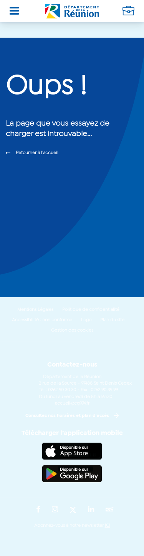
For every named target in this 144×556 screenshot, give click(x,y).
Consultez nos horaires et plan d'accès (67, 416)
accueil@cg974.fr (72, 403)
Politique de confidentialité (90, 310)
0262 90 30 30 (62, 390)
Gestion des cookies (72, 330)
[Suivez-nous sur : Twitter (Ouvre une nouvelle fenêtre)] (73, 510)
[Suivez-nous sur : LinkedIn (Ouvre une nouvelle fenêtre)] (91, 510)
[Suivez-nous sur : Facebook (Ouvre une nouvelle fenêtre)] (38, 510)
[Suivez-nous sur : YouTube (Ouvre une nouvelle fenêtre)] (110, 510)
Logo (86, 320)
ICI (107, 526)
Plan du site (112, 320)
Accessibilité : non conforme (42, 320)
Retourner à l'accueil (37, 153)
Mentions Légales (35, 310)
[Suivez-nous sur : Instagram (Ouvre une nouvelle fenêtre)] (55, 510)
